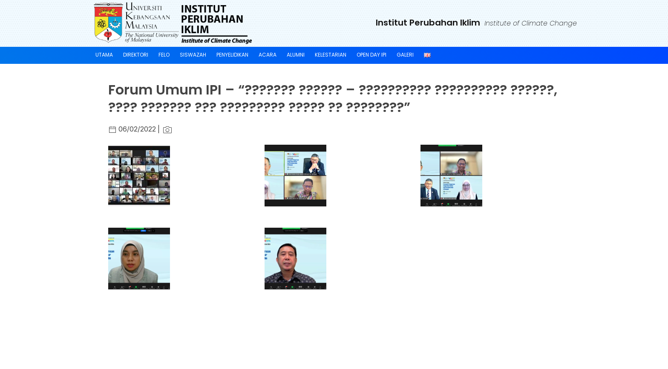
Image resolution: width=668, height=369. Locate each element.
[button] (141, 176)
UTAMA (104, 54)
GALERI (405, 54)
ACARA (267, 54)
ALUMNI (296, 54)
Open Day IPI (371, 54)
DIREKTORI (135, 54)
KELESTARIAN (330, 54)
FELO (164, 54)
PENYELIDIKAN (232, 54)
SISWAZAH (193, 54)
